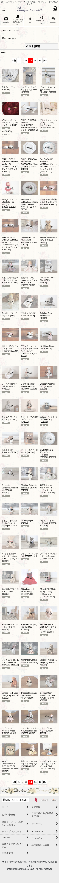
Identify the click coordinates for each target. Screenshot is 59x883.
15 (40, 60)
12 (26, 60)
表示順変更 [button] (33, 46)
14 (35, 60)
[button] (4, 9)
